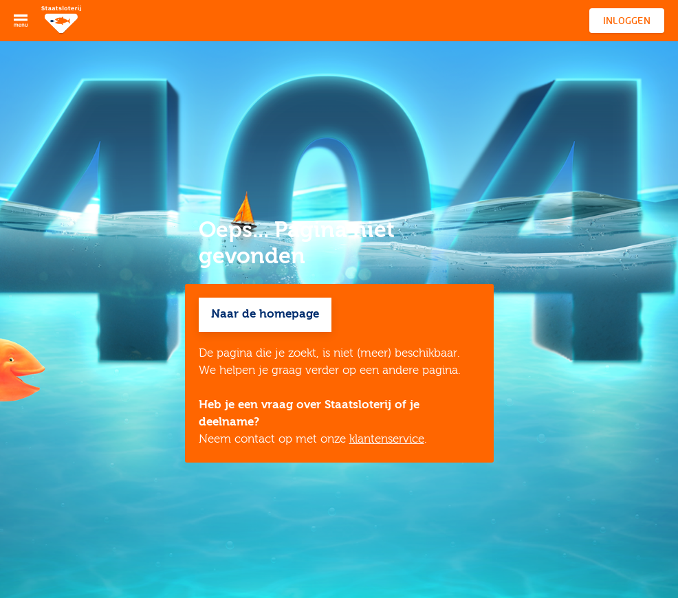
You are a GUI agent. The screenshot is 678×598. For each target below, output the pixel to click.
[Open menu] (20, 20)
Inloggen (626, 20)
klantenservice (386, 439)
